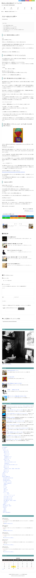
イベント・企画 (6, 493)
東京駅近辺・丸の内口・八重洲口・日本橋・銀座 (12, 468)
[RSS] (14, 218)
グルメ (4, 448)
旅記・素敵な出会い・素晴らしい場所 (10, 500)
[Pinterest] (22, 216)
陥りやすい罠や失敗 (6, 512)
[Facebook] (14, 216)
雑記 (32, 208)
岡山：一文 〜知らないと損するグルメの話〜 (13, 424)
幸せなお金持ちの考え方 (8, 499)
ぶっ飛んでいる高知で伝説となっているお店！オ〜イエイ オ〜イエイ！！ (17, 413)
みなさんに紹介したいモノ (8, 496)
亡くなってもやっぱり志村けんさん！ (14, 263)
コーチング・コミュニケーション (9, 495)
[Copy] (30, 218)
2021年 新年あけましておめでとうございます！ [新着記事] (15, 383)
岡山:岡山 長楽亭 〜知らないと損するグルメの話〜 (13, 439)
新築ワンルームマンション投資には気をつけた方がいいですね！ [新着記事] (17, 396)
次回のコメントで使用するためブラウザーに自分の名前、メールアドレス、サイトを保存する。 (17, 305)
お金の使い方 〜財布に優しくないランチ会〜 (15, 243)
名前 (3, 297)
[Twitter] (6, 216)
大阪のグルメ (6, 455)
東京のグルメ (6, 467)
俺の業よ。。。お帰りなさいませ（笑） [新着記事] (13, 389)
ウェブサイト (4, 301)
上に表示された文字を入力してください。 (12, 307)
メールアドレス (16, 297)
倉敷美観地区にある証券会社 (10, 417)
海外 (5, 491)
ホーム (3, 11)
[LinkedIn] (30, 216)
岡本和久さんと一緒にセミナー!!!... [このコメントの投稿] (8, 523)
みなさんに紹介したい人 (8, 497)
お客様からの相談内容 (7, 483)
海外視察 (5, 484)
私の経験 (30, 208)
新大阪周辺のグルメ (7, 456)
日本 (5, 488)
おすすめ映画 (4, 447)
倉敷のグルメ (7, 460)
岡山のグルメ (6, 459)
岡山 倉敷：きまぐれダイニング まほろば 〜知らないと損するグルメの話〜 (17, 428)
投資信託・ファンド (6, 504)
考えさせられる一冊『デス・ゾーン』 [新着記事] (13, 370)
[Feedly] (22, 218)
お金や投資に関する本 (6, 480)
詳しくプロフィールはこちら (7, 364)
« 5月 (3, 569)
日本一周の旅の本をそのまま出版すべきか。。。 (10, 28)
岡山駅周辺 (6, 463)
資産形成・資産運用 (9, 11)
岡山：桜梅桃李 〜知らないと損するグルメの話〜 (13, 435)
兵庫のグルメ (6, 452)
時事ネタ (6, 489)
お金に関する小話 (6, 479)
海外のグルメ (5, 472)
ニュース (5, 487)
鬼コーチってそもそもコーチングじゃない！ (15, 250)
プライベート (15, 11)
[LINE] (6, 218)
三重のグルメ (6, 451)
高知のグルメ (6, 471)
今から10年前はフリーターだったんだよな (9, 26)
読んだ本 (4, 475)
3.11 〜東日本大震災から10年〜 (8, 25)
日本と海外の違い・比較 (7, 505)
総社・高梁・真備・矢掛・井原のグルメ (10, 464)
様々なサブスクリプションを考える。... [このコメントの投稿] (9, 537)
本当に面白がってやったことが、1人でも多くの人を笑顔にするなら (13, 29)
